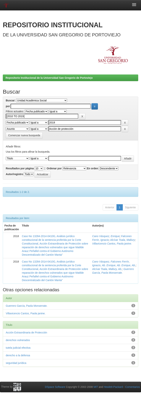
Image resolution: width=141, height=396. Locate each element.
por (8, 106)
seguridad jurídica (16, 362)
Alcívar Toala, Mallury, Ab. (107, 269)
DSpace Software (55, 386)
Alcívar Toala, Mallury (122, 239)
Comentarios (132, 386)
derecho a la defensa (18, 355)
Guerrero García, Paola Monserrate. (26, 305)
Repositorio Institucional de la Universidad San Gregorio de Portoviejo (49, 77)
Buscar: (10, 100)
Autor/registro (14, 174)
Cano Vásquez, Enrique (106, 236)
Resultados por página (20, 168)
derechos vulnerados (18, 340)
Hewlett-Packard (113, 386)
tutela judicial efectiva (18, 347)
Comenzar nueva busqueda (24, 135)
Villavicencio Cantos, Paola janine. (112, 243)
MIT (95, 386)
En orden (92, 168)
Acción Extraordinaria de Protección (26, 332)
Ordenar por (54, 168)
